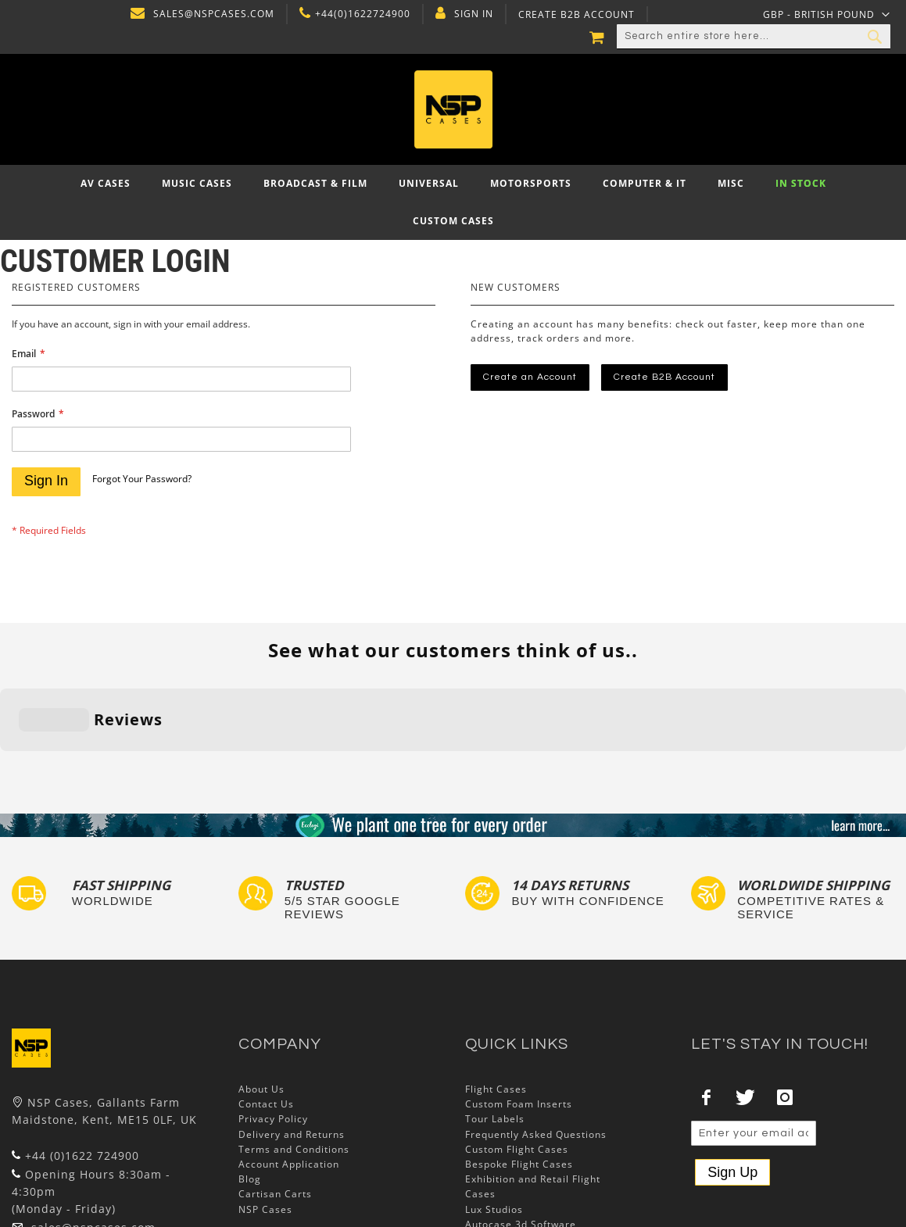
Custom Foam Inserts (518, 1007)
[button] (826, 14)
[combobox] (753, 36)
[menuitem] (105, 183)
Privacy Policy (273, 1022)
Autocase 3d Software (520, 1127)
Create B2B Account (574, 15)
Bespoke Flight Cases (519, 1067)
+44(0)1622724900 (360, 14)
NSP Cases (265, 1112)
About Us (261, 992)
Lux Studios (494, 1112)
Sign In (471, 14)
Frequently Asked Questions (536, 1037)
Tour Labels (495, 1022)
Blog (249, 1082)
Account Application (288, 1067)
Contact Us (266, 1007)
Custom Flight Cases (516, 1052)
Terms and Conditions (293, 1052)
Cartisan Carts (275, 1097)
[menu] (453, 202)
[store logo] (453, 109)
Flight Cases (496, 992)
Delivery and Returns (291, 1037)
